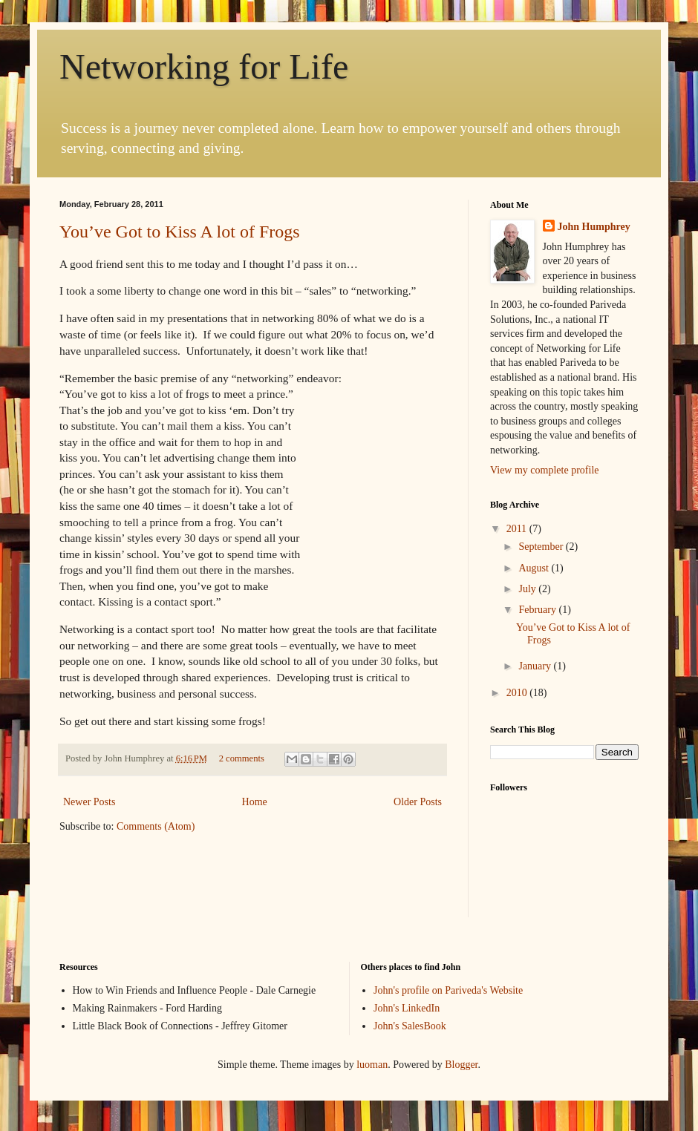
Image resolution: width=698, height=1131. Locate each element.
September (541, 546)
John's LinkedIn (407, 1008)
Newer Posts (89, 801)
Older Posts (418, 801)
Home (254, 801)
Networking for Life (203, 66)
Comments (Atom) (156, 826)
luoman (372, 1064)
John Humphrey (594, 226)
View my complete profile (544, 470)
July (528, 588)
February (538, 609)
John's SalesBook (410, 1026)
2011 (517, 528)
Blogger (461, 1064)
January (535, 666)
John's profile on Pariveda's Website (448, 990)
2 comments (241, 758)
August (534, 568)
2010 (518, 692)
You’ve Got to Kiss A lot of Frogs (179, 231)
